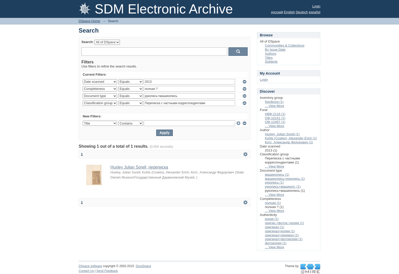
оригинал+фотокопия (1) (284, 239)
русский (277, 12)
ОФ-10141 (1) (275, 118)
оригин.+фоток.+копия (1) (284, 223)
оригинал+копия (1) (280, 231)
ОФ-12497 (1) (275, 122)
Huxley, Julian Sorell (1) (282, 134)
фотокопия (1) (276, 243)
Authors (270, 54)
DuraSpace (143, 266)
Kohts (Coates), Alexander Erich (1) (291, 138)
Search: (87, 42)
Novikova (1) (274, 102)
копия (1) (272, 219)
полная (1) (273, 203)
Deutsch (302, 12)
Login (316, 6)
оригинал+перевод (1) (282, 235)
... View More (274, 106)
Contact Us (86, 271)
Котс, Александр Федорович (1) (289, 142)
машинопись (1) (277, 174)
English (289, 12)
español (314, 12)
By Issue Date (275, 49)
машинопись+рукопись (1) (285, 179)
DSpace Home (89, 21)
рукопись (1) (274, 182)
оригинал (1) (274, 227)
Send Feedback (107, 271)
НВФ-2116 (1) (275, 114)
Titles (269, 58)
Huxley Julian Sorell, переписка (139, 167)
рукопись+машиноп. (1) (283, 186)
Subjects (271, 61)
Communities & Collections (284, 45)
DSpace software (90, 266)
